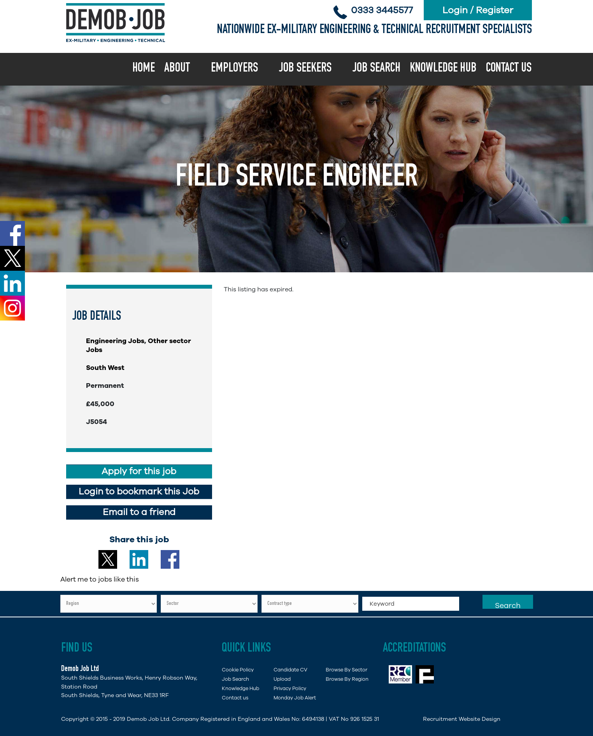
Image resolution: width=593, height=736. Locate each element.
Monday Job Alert (295, 697)
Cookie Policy (238, 669)
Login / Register (477, 10)
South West (105, 367)
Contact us (509, 69)
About (177, 69)
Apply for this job (139, 471)
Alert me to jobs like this (99, 579)
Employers (234, 69)
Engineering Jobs (115, 340)
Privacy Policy (290, 688)
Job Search (376, 69)
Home (143, 69)
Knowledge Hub (443, 69)
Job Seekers (305, 69)
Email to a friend (139, 512)
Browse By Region (347, 679)
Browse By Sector (346, 669)
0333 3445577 (382, 10)
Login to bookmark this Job (139, 491)
